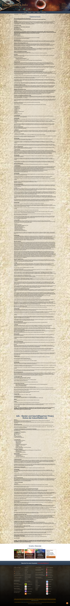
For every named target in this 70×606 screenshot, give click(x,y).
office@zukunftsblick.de (18, 577)
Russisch (36, 584)
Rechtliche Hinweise (28, 577)
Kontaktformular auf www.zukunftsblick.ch (17, 580)
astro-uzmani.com (50, 575)
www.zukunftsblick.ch (43, 563)
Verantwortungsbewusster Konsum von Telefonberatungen (40, 575)
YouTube (50, 591)
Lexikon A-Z (29, 586)
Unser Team (44, 12)
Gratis (34, 12)
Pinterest (50, 586)
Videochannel (29, 593)
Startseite (26, 569)
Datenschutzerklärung (28, 574)
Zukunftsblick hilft (29, 584)
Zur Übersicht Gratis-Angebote (50, 557)
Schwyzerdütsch (37, 585)
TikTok (49, 593)
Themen (29, 12)
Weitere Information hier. (35, 600)
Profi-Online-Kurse (17, 592)
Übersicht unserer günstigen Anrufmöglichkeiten (39, 570)
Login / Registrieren (17, 586)
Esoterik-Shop (50, 577)
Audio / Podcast (29, 591)
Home (25, 12)
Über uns (26, 573)
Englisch (36, 581)
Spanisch (36, 588)
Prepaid (38, 12)
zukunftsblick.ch (50, 569)
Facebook (50, 581)
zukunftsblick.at (50, 572)
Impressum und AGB (28, 576)
